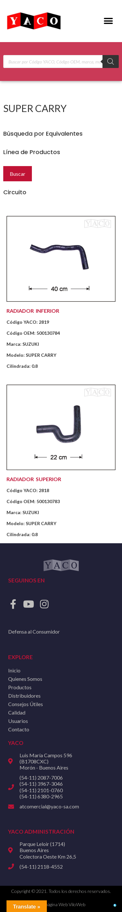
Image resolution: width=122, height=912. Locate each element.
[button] (108, 21)
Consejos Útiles (25, 704)
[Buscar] (110, 61)
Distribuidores (24, 695)
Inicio (14, 670)
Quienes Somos (25, 679)
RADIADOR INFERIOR (33, 311)
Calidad (16, 712)
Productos (20, 687)
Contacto (18, 729)
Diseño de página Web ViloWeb (54, 904)
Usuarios (18, 721)
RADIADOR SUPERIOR (34, 479)
